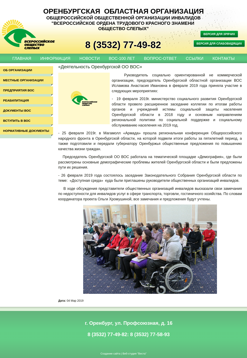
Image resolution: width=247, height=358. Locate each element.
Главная (21, 58)
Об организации (17, 70)
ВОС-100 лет (122, 58)
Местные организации (23, 80)
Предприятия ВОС (18, 90)
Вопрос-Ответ (160, 58)
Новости (89, 58)
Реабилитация (16, 100)
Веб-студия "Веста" (134, 353)
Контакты (223, 58)
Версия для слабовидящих (219, 43)
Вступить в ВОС (16, 120)
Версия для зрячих (219, 34)
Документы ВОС (17, 110)
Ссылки (194, 58)
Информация (55, 58)
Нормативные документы (26, 130)
